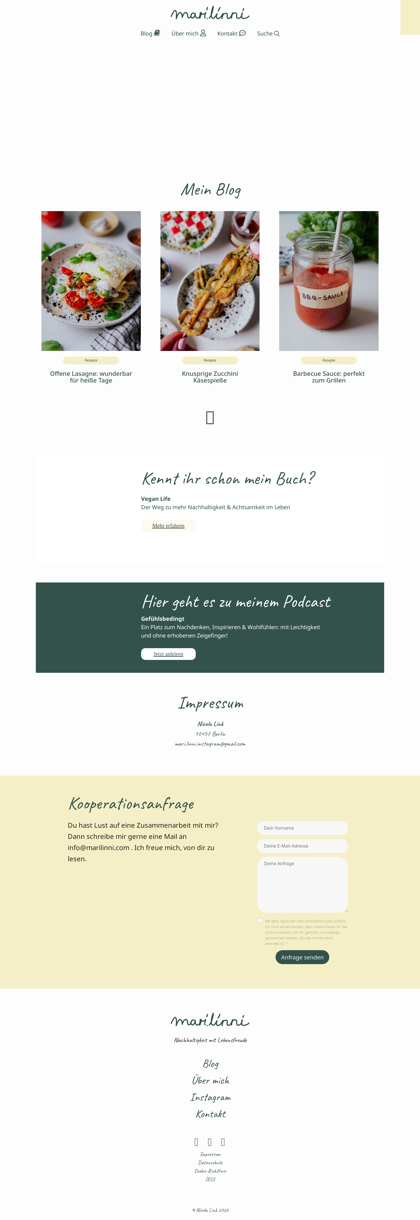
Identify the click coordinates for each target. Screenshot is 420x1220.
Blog (210, 1063)
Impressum (210, 1154)
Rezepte (91, 360)
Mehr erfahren (168, 526)
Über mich (210, 1080)
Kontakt (210, 1114)
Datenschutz (210, 1162)
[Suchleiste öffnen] (268, 33)
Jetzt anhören (168, 654)
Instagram (210, 1097)
